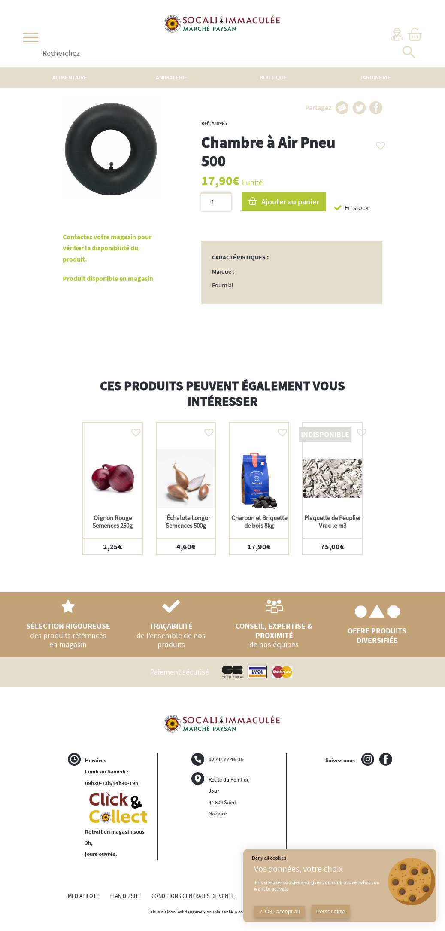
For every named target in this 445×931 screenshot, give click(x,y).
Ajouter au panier (290, 202)
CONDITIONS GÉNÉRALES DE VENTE (192, 896)
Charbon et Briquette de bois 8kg (259, 521)
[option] (112, 488)
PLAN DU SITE (125, 896)
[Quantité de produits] (216, 201)
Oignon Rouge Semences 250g (112, 521)
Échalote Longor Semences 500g (185, 521)
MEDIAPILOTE (83, 896)
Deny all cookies (269, 858)
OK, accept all (279, 911)
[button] (378, 143)
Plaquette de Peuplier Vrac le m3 (332, 521)
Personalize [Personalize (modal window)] (330, 911)
